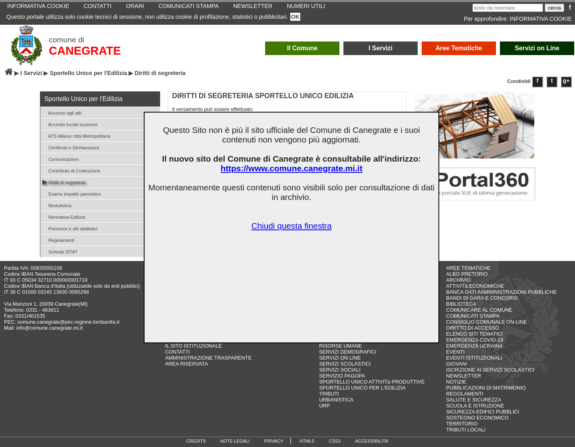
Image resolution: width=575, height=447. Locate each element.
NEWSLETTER (463, 376)
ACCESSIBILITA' (372, 441)
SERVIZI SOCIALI (340, 370)
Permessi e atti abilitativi (70, 228)
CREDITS (196, 441)
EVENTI (455, 352)
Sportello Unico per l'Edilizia (88, 73)
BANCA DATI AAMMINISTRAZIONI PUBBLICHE (501, 292)
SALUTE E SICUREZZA (473, 400)
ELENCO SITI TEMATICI (474, 334)
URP (324, 406)
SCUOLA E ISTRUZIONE (475, 406)
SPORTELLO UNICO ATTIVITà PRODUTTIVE (371, 382)
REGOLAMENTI (464, 394)
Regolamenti (58, 239)
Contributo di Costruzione (71, 170)
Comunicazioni (60, 158)
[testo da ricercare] (507, 8)
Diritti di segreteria (63, 181)
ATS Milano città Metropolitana (76, 135)
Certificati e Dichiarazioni (70, 147)
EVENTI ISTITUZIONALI (474, 358)
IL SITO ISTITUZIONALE (193, 346)
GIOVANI (456, 364)
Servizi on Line (537, 48)
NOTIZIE (456, 382)
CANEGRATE (85, 50)
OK (295, 17)
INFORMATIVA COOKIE (541, 19)
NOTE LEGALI (235, 441)
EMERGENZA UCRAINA (474, 346)
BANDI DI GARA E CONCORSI (482, 298)
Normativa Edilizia (63, 216)
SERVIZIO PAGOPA (342, 376)
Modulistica (56, 205)
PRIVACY (274, 441)
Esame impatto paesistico (71, 193)
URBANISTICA (336, 400)
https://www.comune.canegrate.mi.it (291, 168)
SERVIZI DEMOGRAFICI (347, 352)
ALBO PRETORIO (467, 274)
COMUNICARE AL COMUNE (479, 310)
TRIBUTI (329, 394)
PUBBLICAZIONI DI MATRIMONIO (486, 388)
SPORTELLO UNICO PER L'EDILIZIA (362, 388)
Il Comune (302, 48)
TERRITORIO (462, 424)
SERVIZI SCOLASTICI (345, 364)
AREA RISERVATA (186, 364)
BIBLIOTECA (461, 304)
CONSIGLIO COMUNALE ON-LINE (486, 322)
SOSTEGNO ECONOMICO (477, 418)
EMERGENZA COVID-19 (474, 340)
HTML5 (306, 441)
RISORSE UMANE (340, 346)
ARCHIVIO (458, 280)
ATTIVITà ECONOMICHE (475, 286)
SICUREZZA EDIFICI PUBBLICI (482, 412)
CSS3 (335, 441)
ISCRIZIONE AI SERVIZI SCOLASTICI (490, 370)
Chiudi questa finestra (291, 225)
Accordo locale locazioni (69, 124)
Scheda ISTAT (59, 251)
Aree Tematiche (459, 48)
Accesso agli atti (61, 112)
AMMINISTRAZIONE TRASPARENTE (208, 358)
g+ (566, 80)
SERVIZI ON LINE (340, 358)
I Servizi (381, 48)
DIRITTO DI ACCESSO (472, 328)
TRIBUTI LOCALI (466, 430)
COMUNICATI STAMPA (473, 316)
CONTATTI (177, 352)
